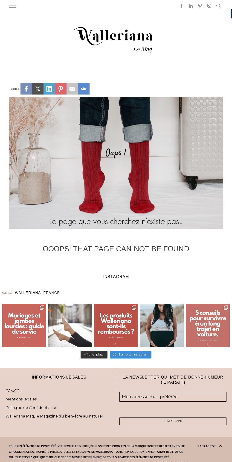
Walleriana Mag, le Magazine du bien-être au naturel (54, 416)
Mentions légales (21, 399)
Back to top (210, 446)
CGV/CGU (14, 391)
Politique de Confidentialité (31, 408)
